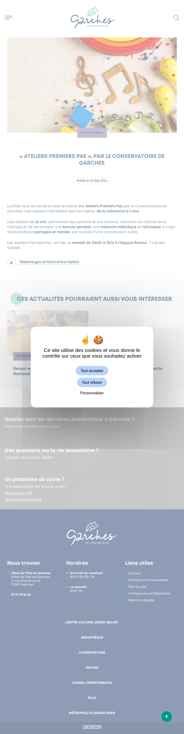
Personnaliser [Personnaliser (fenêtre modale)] (92, 393)
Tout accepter (92, 371)
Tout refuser (92, 382)
